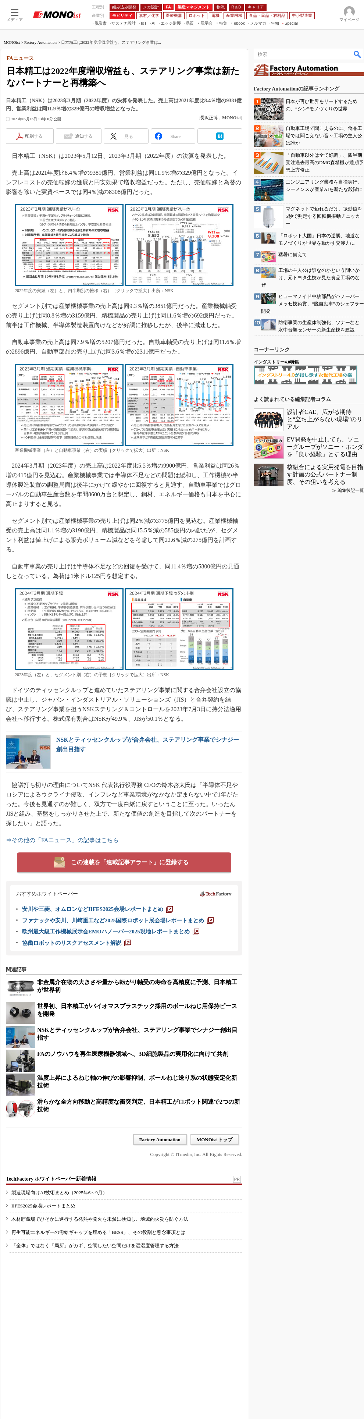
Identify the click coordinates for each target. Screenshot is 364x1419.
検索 (357, 54)
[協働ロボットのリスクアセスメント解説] (76, 943)
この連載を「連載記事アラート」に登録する (130, 862)
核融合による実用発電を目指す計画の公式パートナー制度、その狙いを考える (325, 474)
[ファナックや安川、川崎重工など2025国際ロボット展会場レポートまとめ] (118, 920)
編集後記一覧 (351, 490)
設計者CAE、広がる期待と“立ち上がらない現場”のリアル (325, 419)
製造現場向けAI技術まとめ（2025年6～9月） (59, 1192)
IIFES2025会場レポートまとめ (43, 1206)
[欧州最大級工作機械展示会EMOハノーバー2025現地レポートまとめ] (110, 931)
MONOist (12, 42)
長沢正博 (209, 117)
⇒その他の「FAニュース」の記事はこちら (62, 840)
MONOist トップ (214, 1139)
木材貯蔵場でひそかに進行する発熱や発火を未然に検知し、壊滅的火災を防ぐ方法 (99, 1219)
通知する (84, 136)
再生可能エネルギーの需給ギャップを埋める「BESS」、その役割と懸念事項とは (98, 1232)
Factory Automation (40, 42)
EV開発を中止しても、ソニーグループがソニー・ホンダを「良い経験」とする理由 (325, 446)
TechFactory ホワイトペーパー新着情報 (51, 1179)
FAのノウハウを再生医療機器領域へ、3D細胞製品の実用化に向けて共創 (132, 1054)
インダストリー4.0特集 (276, 362)
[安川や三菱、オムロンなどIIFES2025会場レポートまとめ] (97, 909)
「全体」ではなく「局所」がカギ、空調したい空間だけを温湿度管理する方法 (95, 1245)
